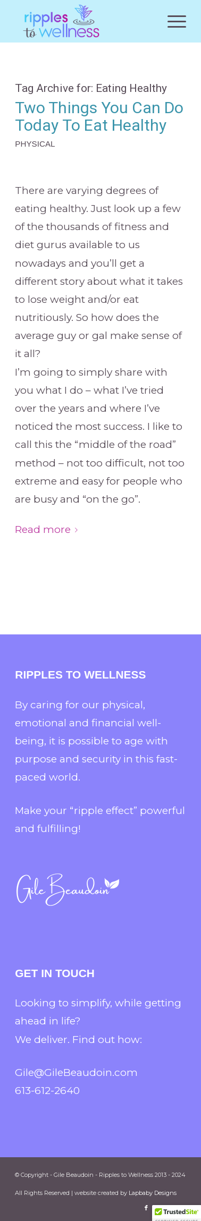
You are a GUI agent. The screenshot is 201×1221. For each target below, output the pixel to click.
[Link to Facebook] (146, 1208)
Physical (35, 143)
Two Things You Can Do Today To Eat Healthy (99, 116)
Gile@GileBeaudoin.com (76, 1072)
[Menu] (171, 21)
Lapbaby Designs (153, 1193)
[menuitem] (171, 21)
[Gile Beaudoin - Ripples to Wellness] (83, 21)
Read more (48, 529)
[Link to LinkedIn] (178, 1208)
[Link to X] (162, 1208)
